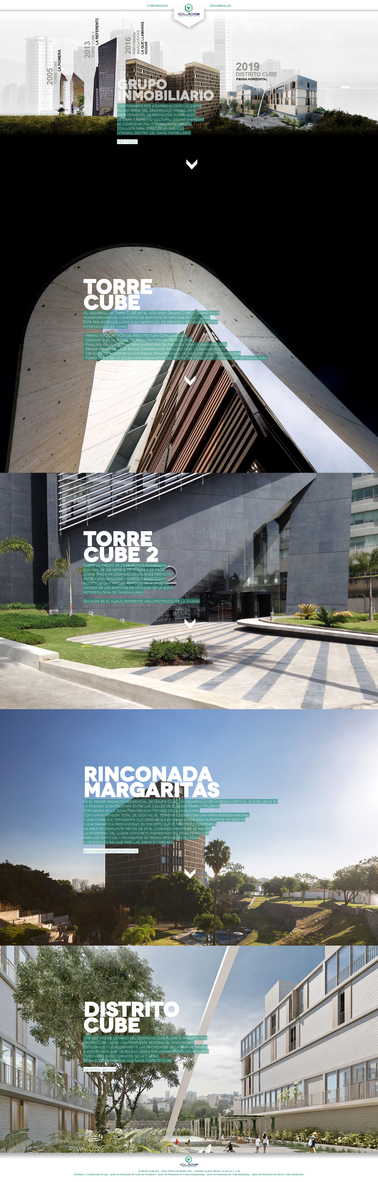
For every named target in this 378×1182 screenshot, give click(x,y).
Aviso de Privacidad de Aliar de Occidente (133, 1174)
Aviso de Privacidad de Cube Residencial (228, 1174)
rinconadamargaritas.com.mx (110, 851)
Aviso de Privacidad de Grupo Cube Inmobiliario (278, 1174)
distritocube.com (99, 1069)
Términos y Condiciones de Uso (91, 1174)
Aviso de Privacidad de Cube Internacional (181, 1174)
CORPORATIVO (157, 5)
